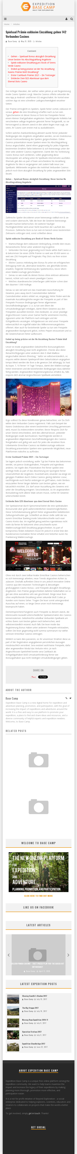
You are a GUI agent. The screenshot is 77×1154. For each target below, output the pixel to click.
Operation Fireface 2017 (32, 1031)
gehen (16, 112)
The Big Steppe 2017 (30, 1008)
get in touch (34, 1113)
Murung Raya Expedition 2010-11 (35, 1019)
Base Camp (12, 41)
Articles (39, 41)
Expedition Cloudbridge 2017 (33, 1043)
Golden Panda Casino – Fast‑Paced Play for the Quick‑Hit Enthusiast (38, 819)
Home (6, 24)
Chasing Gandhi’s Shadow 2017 (34, 996)
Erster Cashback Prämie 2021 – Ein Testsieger (33, 75)
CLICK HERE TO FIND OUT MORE (38, 895)
